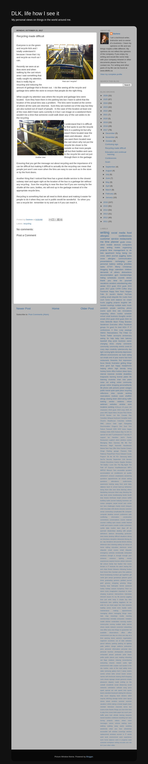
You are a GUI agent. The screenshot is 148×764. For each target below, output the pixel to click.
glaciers (124, 577)
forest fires (108, 572)
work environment (111, 737)
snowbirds (109, 685)
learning (113, 377)
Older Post (87, 308)
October (109, 141)
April (108, 186)
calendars (119, 269)
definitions (103, 533)
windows (113, 734)
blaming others (126, 490)
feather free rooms (125, 564)
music (129, 305)
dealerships (111, 531)
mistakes (128, 619)
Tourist (103, 336)
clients (116, 509)
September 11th (119, 459)
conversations (114, 520)
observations (113, 632)
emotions (103, 555)
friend (102, 575)
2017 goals (110, 289)
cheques (129, 506)
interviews (128, 594)
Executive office (116, 325)
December (110, 133)
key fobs (128, 599)
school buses (121, 674)
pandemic (104, 308)
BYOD (102, 415)
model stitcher (105, 621)
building (103, 500)
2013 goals (111, 286)
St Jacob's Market (114, 294)
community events (117, 347)
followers (116, 569)
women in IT (121, 734)
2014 (105, 210)
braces (106, 498)
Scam (107, 162)
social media (118, 232)
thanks (111, 709)
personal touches (106, 652)
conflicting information (109, 517)
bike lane (112, 490)
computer (128, 511)
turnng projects (106, 720)
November (110, 137)
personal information (112, 649)
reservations (105, 396)
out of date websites (124, 641)
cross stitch (105, 256)
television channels (115, 707)
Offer (114, 448)
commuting (109, 511)
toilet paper (117, 712)
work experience (125, 737)
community (104, 347)
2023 (105, 107)
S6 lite (109, 456)
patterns (120, 646)
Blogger (89, 757)
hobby (102, 588)
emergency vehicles (107, 553)
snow (102, 258)
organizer (103, 641)
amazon (111, 476)
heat (108, 586)
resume (111, 663)
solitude (119, 687)
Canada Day (126, 415)
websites (113, 404)
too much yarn (127, 712)
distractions (127, 272)
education (115, 547)
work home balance (107, 740)
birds (118, 490)
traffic (129, 399)
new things (115, 630)
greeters (116, 580)
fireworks (114, 360)
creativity (113, 349)
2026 (105, 95)
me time (105, 241)
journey (122, 597)
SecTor (102, 459)
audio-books (127, 481)
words (129, 734)
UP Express (109, 467)
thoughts (122, 316)
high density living (123, 369)
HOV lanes (122, 429)
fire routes (123, 297)
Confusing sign (111, 144)
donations (109, 542)
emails (105, 358)
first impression (125, 360)
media (122, 616)
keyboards (104, 602)
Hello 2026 (110, 432)
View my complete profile (111, 74)
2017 (105, 130)
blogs (111, 269)
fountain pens (117, 572)
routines (115, 396)
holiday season (110, 588)
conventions (104, 520)
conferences (125, 235)
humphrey (120, 588)
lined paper (114, 605)
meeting (129, 616)
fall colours (104, 564)
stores (102, 701)
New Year (109, 448)
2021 (105, 115)
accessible (121, 470)
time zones (109, 712)
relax (113, 393)
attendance (115, 481)
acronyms (117, 336)
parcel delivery (105, 643)
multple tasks (121, 624)
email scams (113, 550)
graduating (109, 580)
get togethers (124, 575)
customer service (109, 238)
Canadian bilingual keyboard (110, 418)
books (125, 495)
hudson (119, 371)
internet (103, 374)
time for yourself (122, 280)
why (130, 283)
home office (111, 371)
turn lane (128, 718)
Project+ (103, 456)
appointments (113, 478)
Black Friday (118, 322)
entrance (103, 558)
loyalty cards (127, 608)
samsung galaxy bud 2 (113, 671)
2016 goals (119, 319)
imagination (114, 591)
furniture (116, 575)
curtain (121, 525)
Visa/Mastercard (120, 467)
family (111, 564)
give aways (109, 577)
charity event (120, 506)
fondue (129, 569)
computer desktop (106, 514)
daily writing (106, 247)
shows (106, 679)
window (122, 404)
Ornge (102, 451)
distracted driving (123, 539)
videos (117, 720)
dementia (118, 352)
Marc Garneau (114, 443)
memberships (105, 619)
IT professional (117, 434)
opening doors (109, 638)
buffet (130, 498)
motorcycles (104, 624)
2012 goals (110, 319)
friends (108, 363)
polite (102, 657)
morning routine (126, 621)
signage (112, 679)
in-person (110, 594)
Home (55, 308)
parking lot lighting (125, 643)
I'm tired (118, 327)
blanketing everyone (107, 492)
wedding (129, 726)
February (110, 194)
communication (125, 258)
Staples (122, 462)
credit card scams (106, 525)
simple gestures (120, 679)
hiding (103, 278)
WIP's (130, 467)
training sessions (125, 715)
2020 (105, 118)
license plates (122, 377)
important (122, 591)
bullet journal (111, 500)
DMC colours (105, 423)
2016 (105, 202)
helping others (106, 369)
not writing (110, 382)
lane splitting (113, 602)
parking (114, 643)
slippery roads (113, 682)
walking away (112, 726)
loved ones (116, 608)
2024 (105, 103)
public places (109, 657)
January (109, 197)
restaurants (126, 238)
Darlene (116, 34)
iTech (127, 588)
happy (117, 366)
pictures (116, 388)
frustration (116, 363)
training (103, 402)
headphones (127, 366)
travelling (122, 718)
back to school (112, 487)
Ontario (129, 448)
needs (107, 627)
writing (104, 232)
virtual (129, 402)
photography (119, 652)
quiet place (119, 390)
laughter (124, 303)
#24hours (118, 407)
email (109, 297)
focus (102, 363)
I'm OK (126, 432)
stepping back (115, 696)
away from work (121, 484)
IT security (126, 434)
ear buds (122, 355)
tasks (102, 267)
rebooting (128, 657)
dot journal (117, 542)
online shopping (112, 385)
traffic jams (104, 715)
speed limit (122, 690)
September (111, 167)
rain (119, 311)
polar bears (127, 654)
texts (107, 709)
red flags (103, 660)
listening (103, 380)
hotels (117, 247)
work (102, 737)
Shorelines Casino (112, 462)
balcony (129, 338)
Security (109, 459)
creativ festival (126, 522)
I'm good (110, 327)
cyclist (102, 528)
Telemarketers (112, 333)
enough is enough (114, 555)
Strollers (129, 462)
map (106, 616)
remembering (127, 660)
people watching (117, 308)
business (125, 500)
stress (129, 278)
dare (118, 528)
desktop (111, 536)
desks (106, 536)
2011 (105, 221)
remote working (124, 393)
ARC (106, 413)
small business (112, 316)
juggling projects (113, 303)
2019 (105, 122)
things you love (119, 709)
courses (103, 522)
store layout (127, 698)
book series (108, 495)
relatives (111, 660)
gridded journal (126, 580)
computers (127, 245)
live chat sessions (125, 605)
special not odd (111, 690)
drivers (124, 542)
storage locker (117, 698)
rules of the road (116, 668)
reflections (104, 393)
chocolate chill (109, 509)
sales (102, 671)
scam (121, 396)
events (129, 558)
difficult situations (121, 536)
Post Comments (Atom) (38, 314)
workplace (110, 742)
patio (102, 646)
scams (129, 671)
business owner (125, 341)
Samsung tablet (126, 456)
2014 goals (122, 286)
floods (110, 569)
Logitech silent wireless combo (120, 440)
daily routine (111, 528)
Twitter (109, 336)
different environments (109, 355)
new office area (105, 630)
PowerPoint (111, 454)
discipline (113, 539)
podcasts (118, 654)
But (118, 415)
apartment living (113, 253)
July (108, 174)
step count (104, 696)
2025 (105, 99)
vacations (104, 283)
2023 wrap (121, 410)
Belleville (108, 322)
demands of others (110, 272)
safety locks (127, 668)
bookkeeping (117, 495)
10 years (125, 407)
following (123, 569)
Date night (117, 423)
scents (102, 674)
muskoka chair (114, 380)
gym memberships (123, 275)
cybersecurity (123, 349)
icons (107, 591)
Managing (103, 443)
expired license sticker (117, 561)
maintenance (104, 610)
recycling (27, 224)
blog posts (112, 341)
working (111, 407)
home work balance (113, 300)
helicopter (114, 586)
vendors (112, 283)
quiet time (111, 311)
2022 (105, 111)
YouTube (128, 294)
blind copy (118, 492)
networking (128, 627)
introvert (103, 597)
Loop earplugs (125, 330)
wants (122, 726)
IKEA (124, 327)
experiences (104, 561)
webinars (103, 404)
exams (121, 358)
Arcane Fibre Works (125, 413)
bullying (119, 500)
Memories (103, 445)
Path (130, 451)
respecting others (107, 314)
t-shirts (109, 704)
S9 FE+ (116, 456)
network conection (116, 627)
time (126, 709)
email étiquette (126, 550)
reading (121, 657)
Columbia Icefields (124, 421)
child (102, 509)
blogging (104, 269)
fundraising (109, 575)
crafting (103, 297)
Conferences (110, 158)
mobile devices (114, 245)
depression (127, 352)
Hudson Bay (119, 432)
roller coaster (114, 665)
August (109, 171)
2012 (105, 217)
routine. (106, 668)
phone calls (107, 388)
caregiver (109, 503)
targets (125, 704)
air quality (128, 473)
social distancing (120, 685)
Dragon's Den (117, 426)
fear (115, 564)
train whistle (113, 715)
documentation (106, 275)
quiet (113, 390)
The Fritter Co (125, 333)
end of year (113, 358)
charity (118, 344)
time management (116, 250)
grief (101, 583)
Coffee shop (127, 289)
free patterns (127, 572)
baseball (103, 341)
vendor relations (116, 402)
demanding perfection (123, 533)
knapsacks (104, 377)
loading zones (105, 608)
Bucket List (110, 415)
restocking (103, 663)
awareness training (107, 484)
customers (128, 525)
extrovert (129, 561)
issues (109, 597)
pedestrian (128, 646)
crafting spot (110, 522)
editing (108, 547)
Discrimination (105, 426)
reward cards (121, 663)
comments (128, 344)
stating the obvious (125, 693)
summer (121, 701)
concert (116, 514)
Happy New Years (116, 292)
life (130, 377)
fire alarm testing (122, 566)
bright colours (122, 498)
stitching (109, 698)
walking (103, 726)
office (123, 632)
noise (102, 382)
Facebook (104, 292)
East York (128, 426)
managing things (120, 613)
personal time (126, 649)
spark (102, 690)
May (108, 182)
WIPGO (103, 470)
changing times (107, 344)
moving (112, 624)
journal (115, 256)
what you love (115, 729)
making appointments (122, 610)
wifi (110, 731)
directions (106, 539)
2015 (105, 206)
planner (115, 241)
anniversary (127, 336)
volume (117, 723)
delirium (111, 533)
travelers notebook (111, 718)
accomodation (105, 473)
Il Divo (115, 330)
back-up (121, 487)
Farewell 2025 (111, 429)
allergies (111, 258)
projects (103, 250)
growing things (126, 583)
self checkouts (110, 676)
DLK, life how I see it (35, 13)
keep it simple (118, 599)
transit (102, 718)
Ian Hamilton (113, 437)
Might (111, 445)
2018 (105, 126)
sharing (118, 676)
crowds (115, 525)
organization (127, 638)
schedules (111, 278)
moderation (115, 621)
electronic (123, 547)
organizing (127, 247)
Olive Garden (121, 448)
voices (111, 723)
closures (122, 509)
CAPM (118, 289)
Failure (102, 429)
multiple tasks (120, 305)
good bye (110, 366)
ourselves (111, 641)
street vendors (111, 701)
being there (104, 490)
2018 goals (112, 410)
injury (129, 371)
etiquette (115, 297)
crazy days (104, 349)
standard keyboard (111, 693)
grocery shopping (111, 583)
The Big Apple (123, 465)
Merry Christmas (123, 267)
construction (127, 517)
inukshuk (110, 374)
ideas (125, 371)
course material (126, 520)
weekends (103, 729)
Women (109, 470)
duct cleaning (112, 544)
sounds (121, 278)
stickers (124, 696)
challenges (111, 506)
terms (125, 707)
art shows (122, 478)
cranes (118, 522)
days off (125, 528)
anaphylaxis (119, 476)
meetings (110, 305)
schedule (128, 314)
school (102, 316)
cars (124, 503)
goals (122, 242)
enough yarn (127, 555)
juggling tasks (125, 256)
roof (120, 665)
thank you (105, 280)
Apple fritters (112, 413)
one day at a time (115, 635)
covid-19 (128, 347)
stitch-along (122, 399)
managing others (106, 613)
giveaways (117, 577)
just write (107, 599)
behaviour (128, 487)
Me (122, 443)
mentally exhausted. (117, 619)
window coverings (118, 731)
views (124, 720)
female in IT (104, 566)
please (111, 654)
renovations (127, 311)
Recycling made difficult (115, 148)
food (101, 572)
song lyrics (127, 687)
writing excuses (120, 742)
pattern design (110, 646)
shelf (123, 676)
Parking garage (113, 451)
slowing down (111, 399)
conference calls (126, 514)
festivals (112, 566)
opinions (119, 638)
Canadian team (126, 418)
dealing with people (124, 531)
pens (102, 649)
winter (103, 286)
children (128, 269)
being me (127, 253)
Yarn (114, 470)
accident (129, 470)
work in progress (121, 740)
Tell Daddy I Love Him (108, 465)
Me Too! (128, 443)
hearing (103, 586)
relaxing (118, 660)
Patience (103, 454)
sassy (124, 671)
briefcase (113, 498)
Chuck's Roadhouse (108, 421)
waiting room (127, 723)
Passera (123, 451)
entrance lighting (117, 558)
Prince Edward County (124, 454)
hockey (103, 371)
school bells (110, 674)
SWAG (103, 333)
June (108, 178)
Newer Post (23, 308)
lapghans (122, 602)
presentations (106, 261)
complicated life (119, 511)
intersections (119, 594)
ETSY (110, 267)
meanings (114, 616)
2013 (105, 214)
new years (127, 380)
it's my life (116, 597)
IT (128, 327)
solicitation (111, 687)
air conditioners (117, 473)
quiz (116, 657)
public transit (105, 390)
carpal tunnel (117, 503)
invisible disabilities (124, 374)
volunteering (122, 283)
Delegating (128, 423)
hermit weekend (126, 586)
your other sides (109, 745)
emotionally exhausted (123, 553)
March (109, 190)
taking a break (117, 704)
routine (120, 314)
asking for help (107, 338)
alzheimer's (104, 476)
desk (102, 536)
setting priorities (124, 264)
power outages (126, 388)
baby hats (119, 338)
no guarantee (124, 630)
